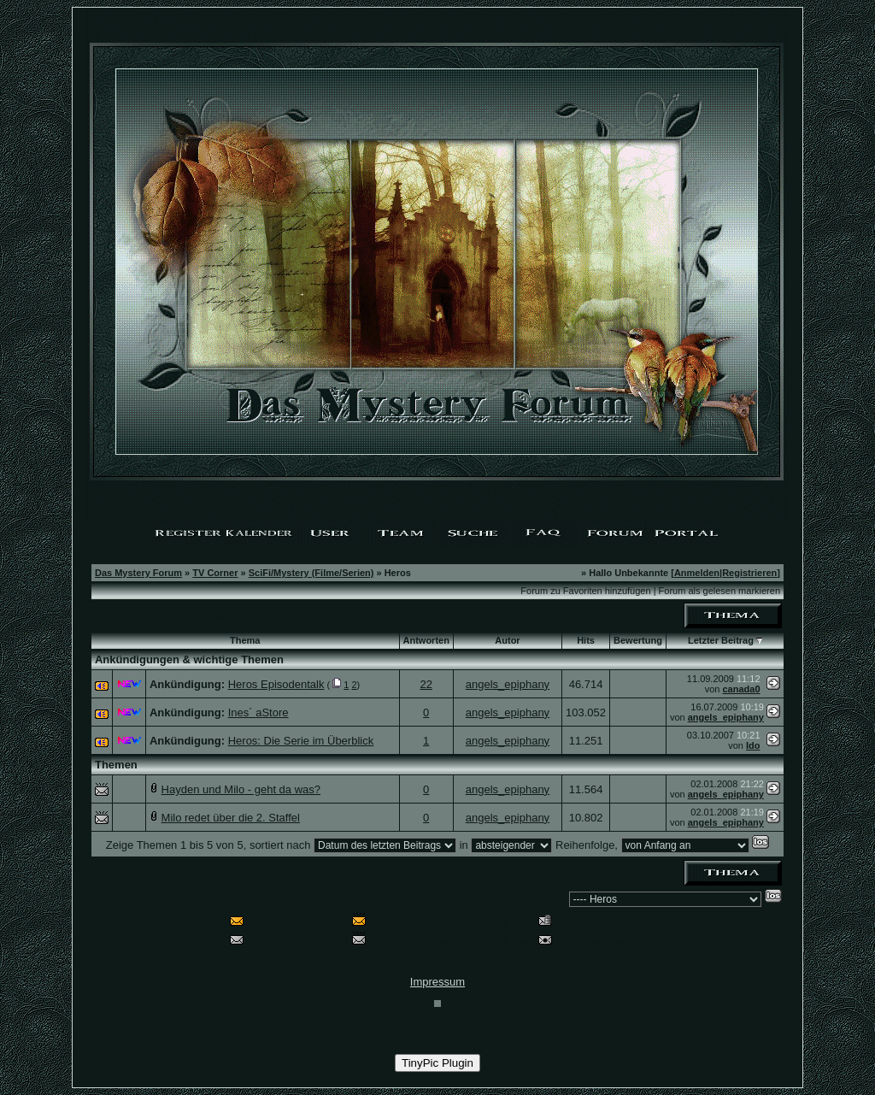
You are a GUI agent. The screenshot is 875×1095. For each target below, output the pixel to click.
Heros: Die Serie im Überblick (301, 740)
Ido (753, 745)
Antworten (426, 640)
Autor (507, 640)
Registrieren (749, 573)
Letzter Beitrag (721, 640)
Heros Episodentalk (276, 684)
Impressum (437, 981)
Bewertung (638, 640)
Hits (586, 640)
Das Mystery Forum (138, 573)
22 (426, 684)
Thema (245, 640)
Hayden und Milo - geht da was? (240, 789)
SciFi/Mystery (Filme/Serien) (311, 573)
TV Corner (215, 573)
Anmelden (696, 573)
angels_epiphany (507, 684)
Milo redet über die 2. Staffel (230, 817)
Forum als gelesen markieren (719, 591)
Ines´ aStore (258, 712)
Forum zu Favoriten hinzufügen (585, 591)
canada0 (741, 689)
